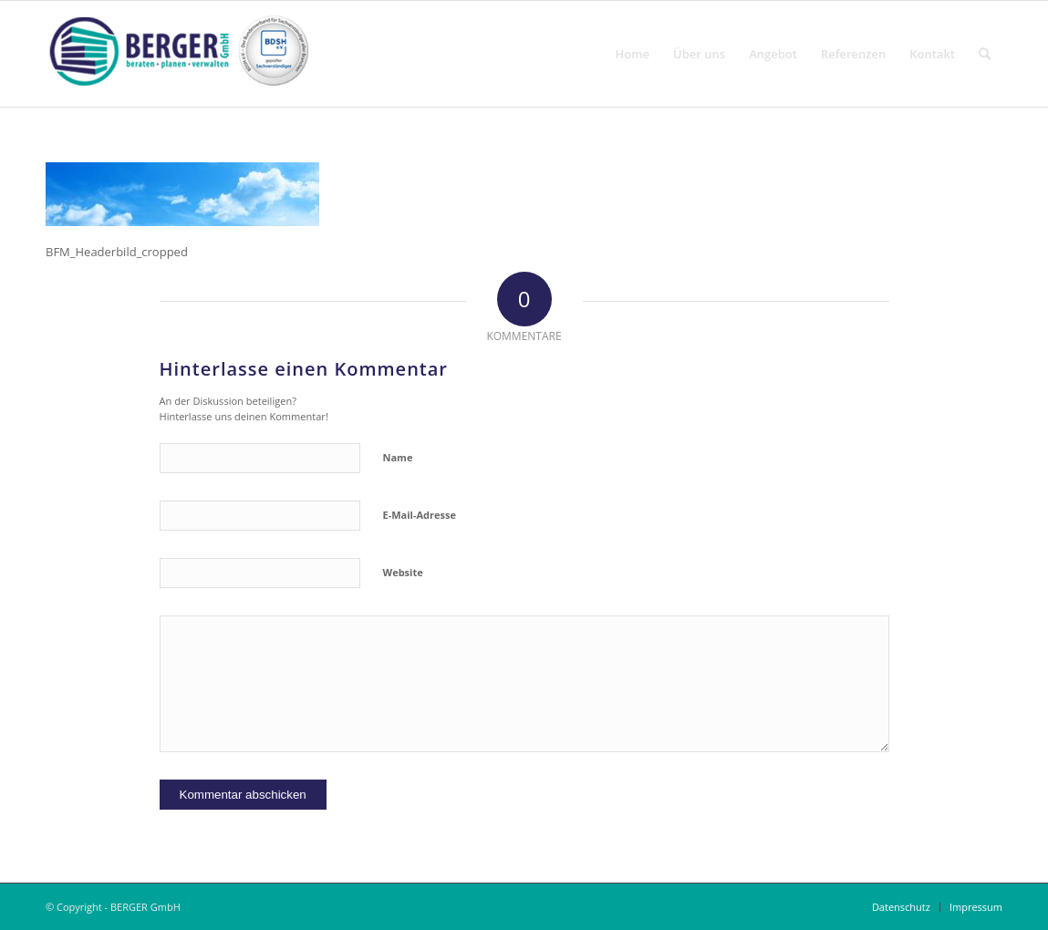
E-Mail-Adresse (419, 515)
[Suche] (984, 54)
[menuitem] (633, 54)
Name (398, 457)
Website (403, 572)
